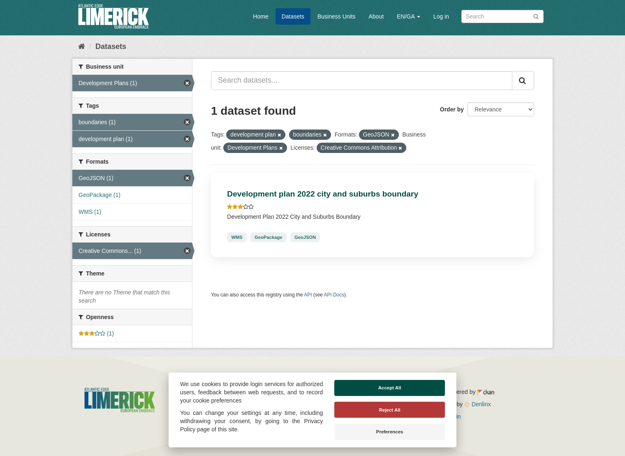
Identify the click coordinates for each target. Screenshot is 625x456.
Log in (441, 16)
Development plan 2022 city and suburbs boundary (322, 194)
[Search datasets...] (361, 80)
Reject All (389, 409)
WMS (236, 237)
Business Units (336, 16)
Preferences (389, 431)
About (376, 16)
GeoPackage (268, 237)
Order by (452, 109)
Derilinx (477, 404)
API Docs (334, 295)
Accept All (389, 387)
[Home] (81, 46)
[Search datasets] (502, 16)
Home (260, 16)
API (308, 295)
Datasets (293, 16)
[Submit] (535, 15)
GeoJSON (305, 237)
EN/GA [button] (408, 16)
